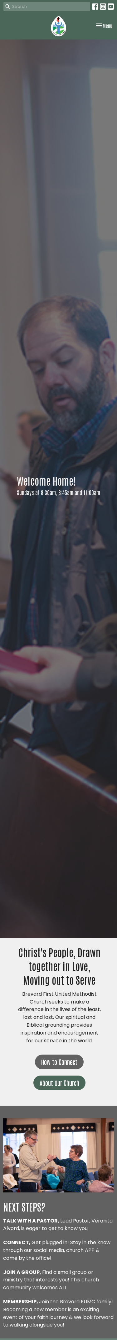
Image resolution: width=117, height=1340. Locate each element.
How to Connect (59, 1062)
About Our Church (59, 1083)
